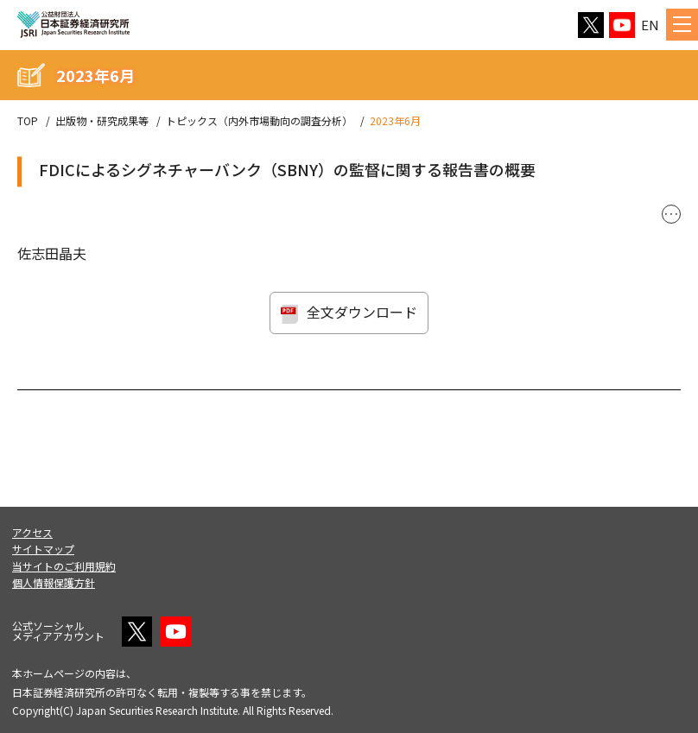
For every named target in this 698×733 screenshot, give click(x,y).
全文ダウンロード (362, 311)
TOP (27, 121)
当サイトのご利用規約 (64, 566)
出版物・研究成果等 (102, 121)
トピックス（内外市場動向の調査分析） (259, 121)
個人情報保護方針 (53, 582)
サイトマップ (43, 548)
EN (650, 25)
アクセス (32, 532)
